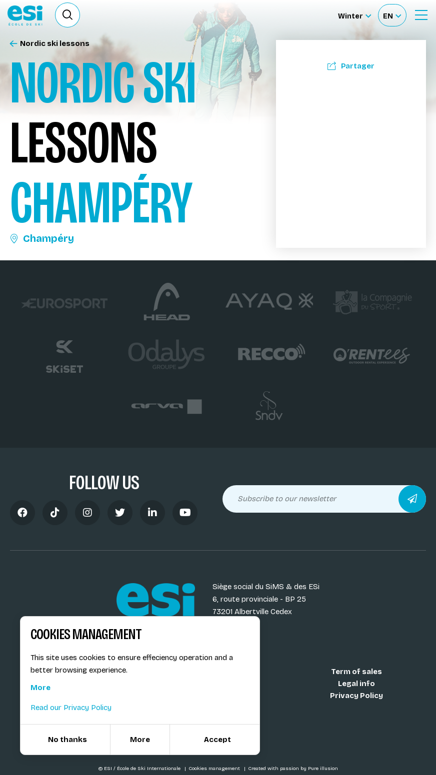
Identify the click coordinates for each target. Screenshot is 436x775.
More (40, 687)
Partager (351, 65)
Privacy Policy (356, 695)
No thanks (67, 739)
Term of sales (356, 671)
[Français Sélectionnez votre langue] (392, 15)
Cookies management (215, 769)
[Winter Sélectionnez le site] (354, 15)
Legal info (356, 683)
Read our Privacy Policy (71, 707)
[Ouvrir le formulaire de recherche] (67, 14)
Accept (217, 739)
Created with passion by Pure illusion (293, 769)
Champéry (42, 238)
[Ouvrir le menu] (421, 15)
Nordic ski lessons (50, 43)
